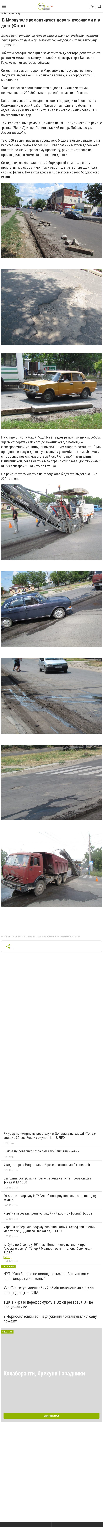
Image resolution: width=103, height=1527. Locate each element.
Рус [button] (92, 6)
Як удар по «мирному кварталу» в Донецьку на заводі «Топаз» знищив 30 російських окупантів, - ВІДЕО (50, 1135)
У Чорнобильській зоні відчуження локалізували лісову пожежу (50, 1318)
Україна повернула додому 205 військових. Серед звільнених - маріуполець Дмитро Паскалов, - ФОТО (50, 1229)
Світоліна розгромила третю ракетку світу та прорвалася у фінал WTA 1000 (47, 1180)
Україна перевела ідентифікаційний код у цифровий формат (49, 1213)
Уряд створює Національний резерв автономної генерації (47, 1165)
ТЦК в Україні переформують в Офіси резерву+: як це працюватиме (48, 1304)
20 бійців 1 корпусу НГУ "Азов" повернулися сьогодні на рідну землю (50, 1198)
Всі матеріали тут (51, 1416)
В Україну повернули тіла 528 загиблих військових (41, 1151)
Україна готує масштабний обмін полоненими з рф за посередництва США (49, 1290)
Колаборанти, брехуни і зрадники (44, 1373)
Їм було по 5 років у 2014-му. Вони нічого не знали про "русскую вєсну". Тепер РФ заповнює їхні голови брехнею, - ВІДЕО (48, 1249)
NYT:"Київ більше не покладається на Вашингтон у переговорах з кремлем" (46, 1276)
